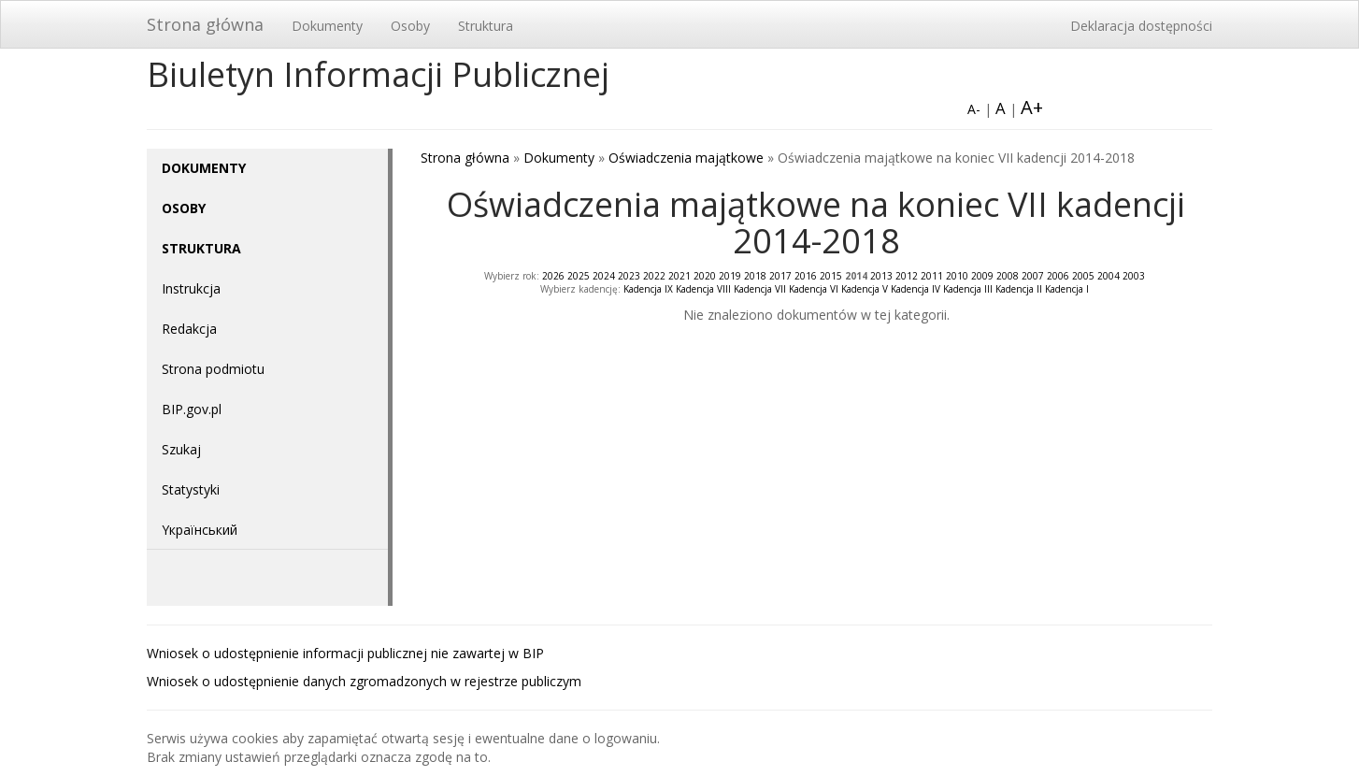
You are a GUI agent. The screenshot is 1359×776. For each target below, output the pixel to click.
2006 (1058, 275)
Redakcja (189, 329)
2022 (654, 275)
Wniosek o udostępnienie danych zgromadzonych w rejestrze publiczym (364, 681)
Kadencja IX (648, 288)
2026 (553, 275)
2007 (1033, 275)
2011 (932, 275)
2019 (730, 275)
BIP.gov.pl (192, 409)
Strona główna (205, 24)
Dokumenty (327, 26)
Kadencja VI (813, 288)
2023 (629, 275)
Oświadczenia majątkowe (686, 157)
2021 (679, 275)
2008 (1007, 275)
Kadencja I (1067, 288)
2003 (1134, 275)
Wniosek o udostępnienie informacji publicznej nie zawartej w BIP (345, 653)
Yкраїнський (199, 530)
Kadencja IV (915, 288)
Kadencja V (864, 288)
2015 (831, 275)
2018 (755, 275)
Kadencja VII (760, 288)
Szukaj (181, 449)
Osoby (410, 26)
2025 (578, 275)
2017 (780, 275)
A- (973, 109)
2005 (1083, 275)
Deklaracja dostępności (1141, 26)
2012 (906, 275)
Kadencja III (968, 288)
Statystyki (191, 489)
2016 (805, 275)
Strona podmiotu (213, 369)
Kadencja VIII (703, 288)
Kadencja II (1018, 288)
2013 (881, 275)
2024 (604, 275)
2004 (1108, 275)
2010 (957, 275)
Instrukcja (191, 288)
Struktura (485, 26)
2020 (705, 275)
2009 (982, 275)
